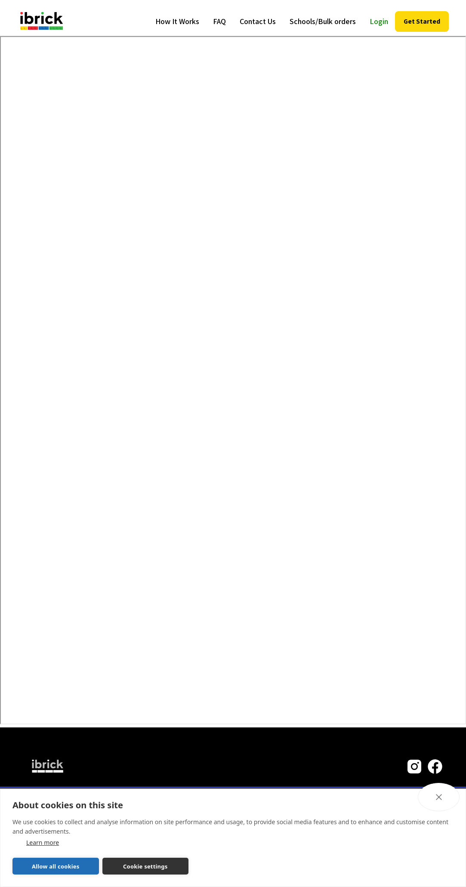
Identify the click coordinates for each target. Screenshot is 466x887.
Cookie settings (145, 866)
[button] (422, 21)
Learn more (42, 842)
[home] (41, 21)
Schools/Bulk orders (323, 21)
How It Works (177, 21)
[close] (439, 797)
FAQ (219, 21)
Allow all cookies (56, 866)
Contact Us (258, 21)
